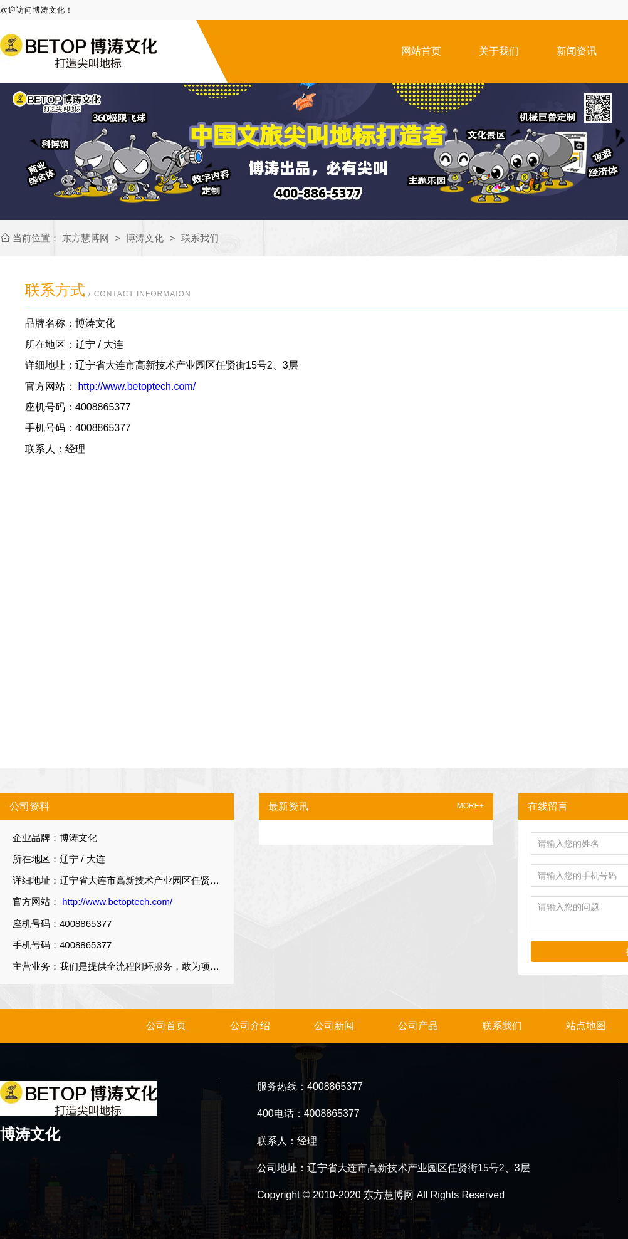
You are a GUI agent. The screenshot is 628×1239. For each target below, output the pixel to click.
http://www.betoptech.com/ (135, 386)
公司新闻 (334, 1025)
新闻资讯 (577, 51)
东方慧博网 (87, 238)
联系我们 (200, 238)
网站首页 (421, 51)
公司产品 (418, 1025)
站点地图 (586, 1025)
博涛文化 (145, 238)
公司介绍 (250, 1025)
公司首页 (166, 1025)
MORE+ (470, 806)
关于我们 (499, 51)
